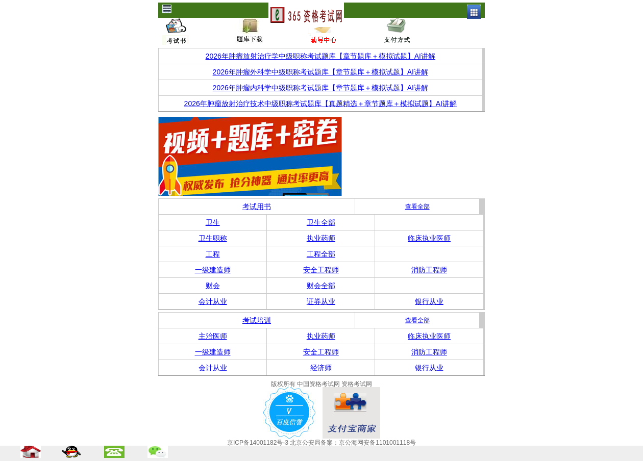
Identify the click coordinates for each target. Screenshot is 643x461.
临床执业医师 (429, 238)
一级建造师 (213, 270)
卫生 (213, 222)
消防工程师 (429, 270)
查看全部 (417, 206)
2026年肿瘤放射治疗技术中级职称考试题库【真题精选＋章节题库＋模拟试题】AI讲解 (320, 103)
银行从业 (429, 301)
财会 (213, 285)
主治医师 (213, 336)
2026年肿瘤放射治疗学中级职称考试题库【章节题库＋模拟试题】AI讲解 (320, 56)
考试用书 (256, 206)
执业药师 (321, 238)
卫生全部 (321, 222)
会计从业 (213, 301)
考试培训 (256, 320)
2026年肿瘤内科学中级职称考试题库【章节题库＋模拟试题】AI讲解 (320, 88)
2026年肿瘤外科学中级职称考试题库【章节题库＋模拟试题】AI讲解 (320, 72)
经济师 (321, 368)
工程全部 (321, 254)
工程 (213, 254)
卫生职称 (213, 238)
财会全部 (321, 285)
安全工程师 (321, 270)
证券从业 (321, 301)
